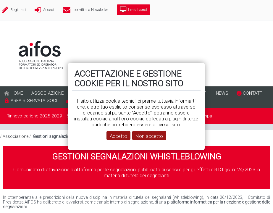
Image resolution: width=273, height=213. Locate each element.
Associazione (15, 136)
